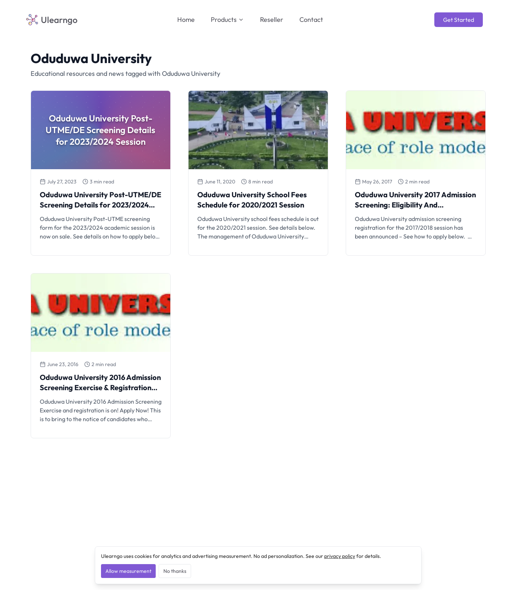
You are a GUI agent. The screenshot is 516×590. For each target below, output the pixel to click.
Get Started (458, 19)
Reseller (271, 19)
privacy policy (339, 556)
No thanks (174, 571)
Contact (311, 19)
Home (186, 19)
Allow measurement (128, 571)
